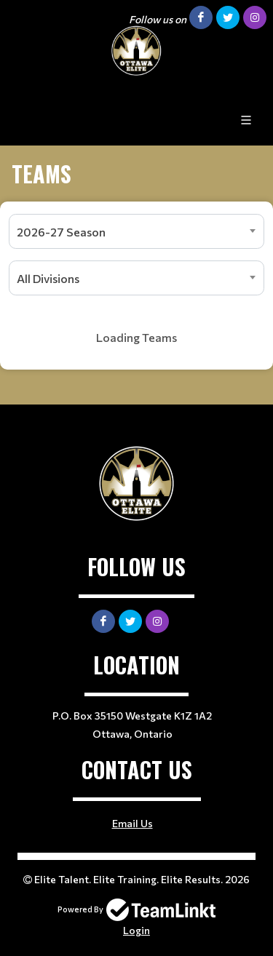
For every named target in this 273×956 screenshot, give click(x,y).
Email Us (132, 823)
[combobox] (136, 231)
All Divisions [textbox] (48, 278)
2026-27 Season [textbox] (61, 232)
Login (136, 930)
